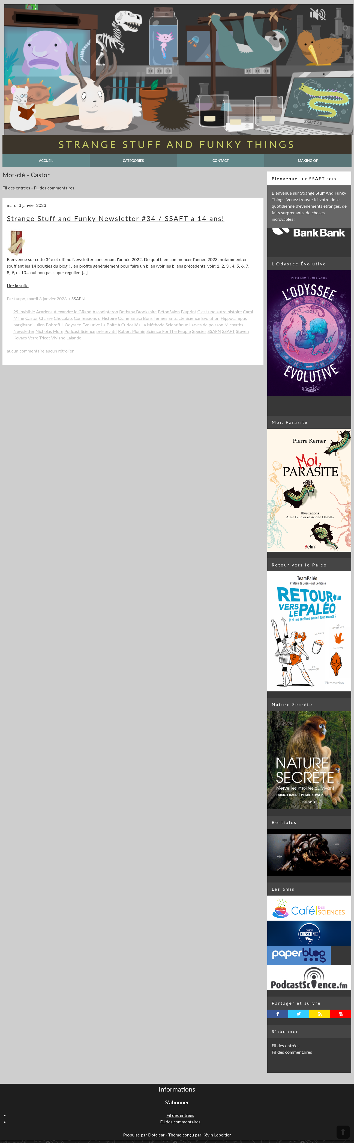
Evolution (210, 318)
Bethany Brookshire (138, 311)
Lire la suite (18, 285)
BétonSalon (169, 311)
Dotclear (156, 1134)
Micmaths (233, 324)
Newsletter (23, 331)
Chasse (46, 318)
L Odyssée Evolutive (80, 324)
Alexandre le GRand (73, 311)
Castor (31, 318)
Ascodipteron (105, 311)
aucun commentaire (25, 350)
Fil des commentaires (54, 187)
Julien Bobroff (47, 324)
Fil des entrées (16, 187)
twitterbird (298, 1014)
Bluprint (188, 311)
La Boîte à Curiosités (120, 324)
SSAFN (78, 298)
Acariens (44, 311)
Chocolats (63, 318)
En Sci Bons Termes (148, 318)
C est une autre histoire (219, 311)
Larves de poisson (206, 324)
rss (319, 1014)
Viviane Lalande (66, 337)
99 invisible (24, 311)
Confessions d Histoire (95, 318)
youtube (340, 1014)
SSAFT (228, 331)
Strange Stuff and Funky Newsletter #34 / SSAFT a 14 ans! (115, 218)
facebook (277, 1014)
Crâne (123, 318)
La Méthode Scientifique (165, 324)
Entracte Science (184, 318)
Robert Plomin (131, 331)
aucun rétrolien (60, 350)
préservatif (106, 331)
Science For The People (168, 331)
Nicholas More (49, 331)
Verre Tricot (39, 337)
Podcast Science (79, 331)
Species (199, 331)
